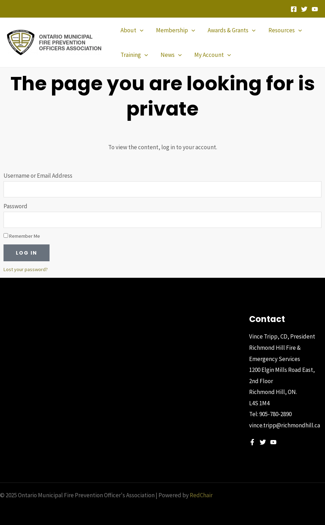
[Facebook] (294, 9)
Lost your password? (26, 269)
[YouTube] (315, 9)
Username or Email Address (38, 175)
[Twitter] (304, 9)
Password (15, 206)
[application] (139, 30)
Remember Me (22, 236)
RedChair (201, 495)
